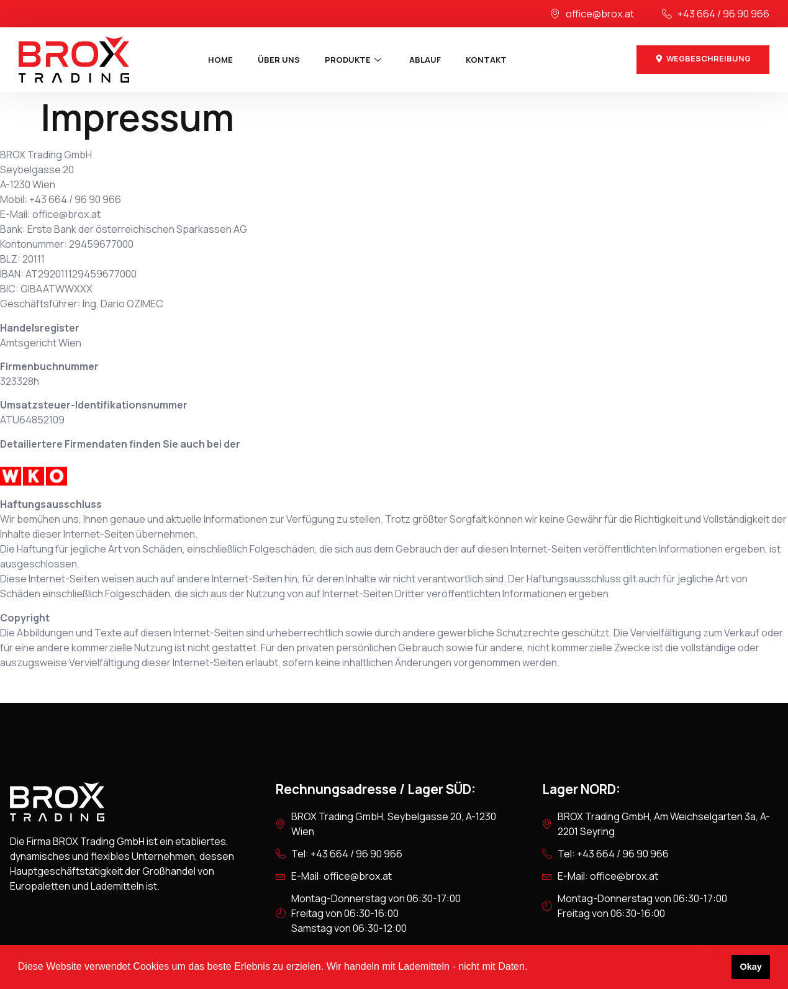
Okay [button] (750, 967)
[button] (532, 968)
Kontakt (486, 59)
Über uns (279, 59)
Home (220, 59)
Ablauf (425, 59)
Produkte (354, 59)
